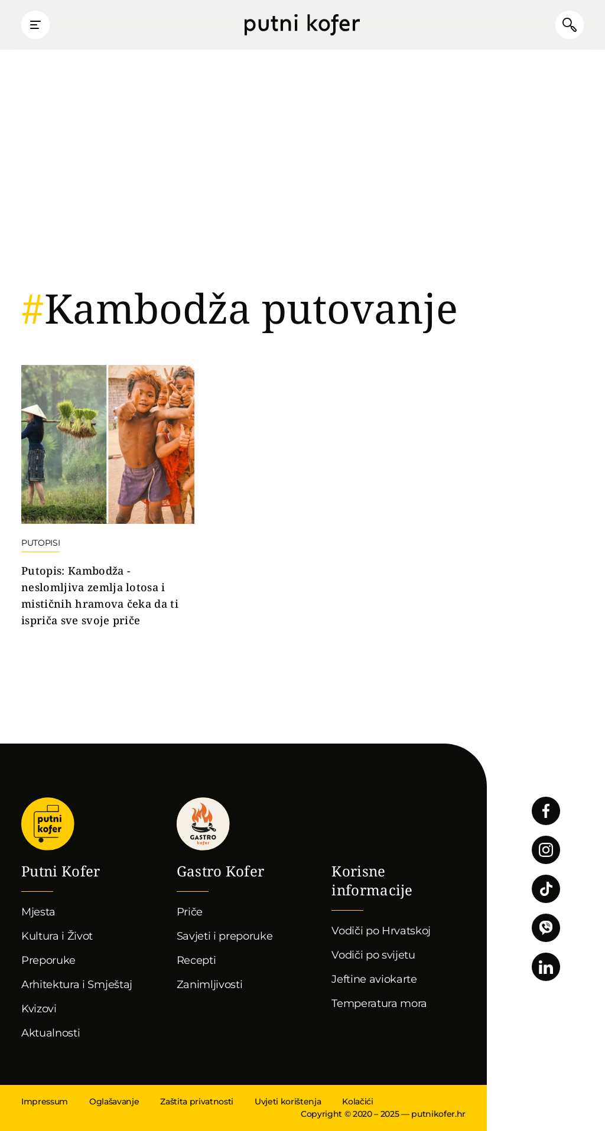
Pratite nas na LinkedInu (546, 967)
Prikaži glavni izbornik (35, 25)
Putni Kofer (302, 24)
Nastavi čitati (107, 497)
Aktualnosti (50, 1032)
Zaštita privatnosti (196, 1101)
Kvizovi (39, 1008)
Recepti (196, 960)
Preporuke (48, 960)
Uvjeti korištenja (288, 1101)
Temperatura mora (379, 1003)
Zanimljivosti (210, 984)
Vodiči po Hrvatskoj (381, 930)
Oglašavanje (114, 1101)
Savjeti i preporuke (225, 936)
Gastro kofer (203, 823)
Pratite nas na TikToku (546, 889)
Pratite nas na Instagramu (546, 850)
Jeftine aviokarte (374, 979)
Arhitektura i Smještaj (76, 984)
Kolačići (357, 1101)
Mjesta (38, 911)
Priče (190, 911)
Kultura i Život (57, 936)
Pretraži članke (569, 25)
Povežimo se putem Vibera (546, 928)
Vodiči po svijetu (373, 955)
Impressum (44, 1101)
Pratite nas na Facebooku (546, 811)
